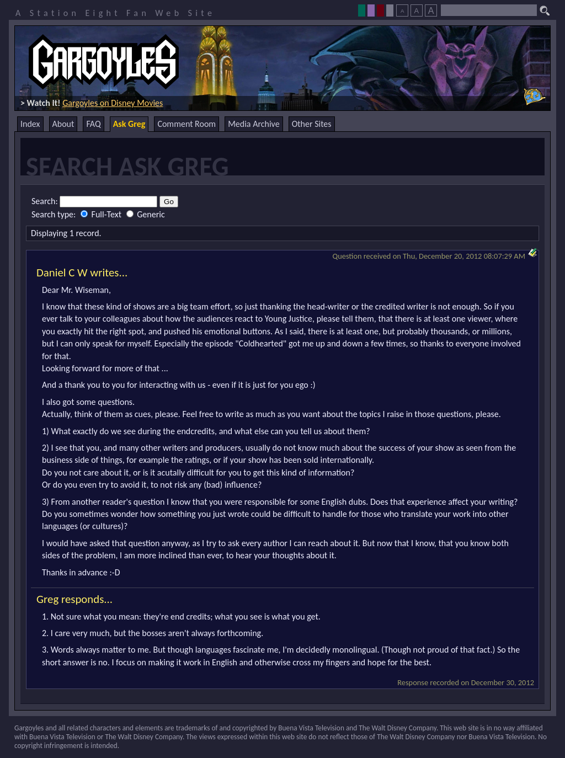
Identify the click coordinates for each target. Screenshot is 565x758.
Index (30, 124)
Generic (145, 214)
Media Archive (253, 124)
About (63, 124)
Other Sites (312, 124)
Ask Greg (129, 124)
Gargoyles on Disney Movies (112, 103)
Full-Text (102, 214)
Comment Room (186, 124)
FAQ (93, 124)
